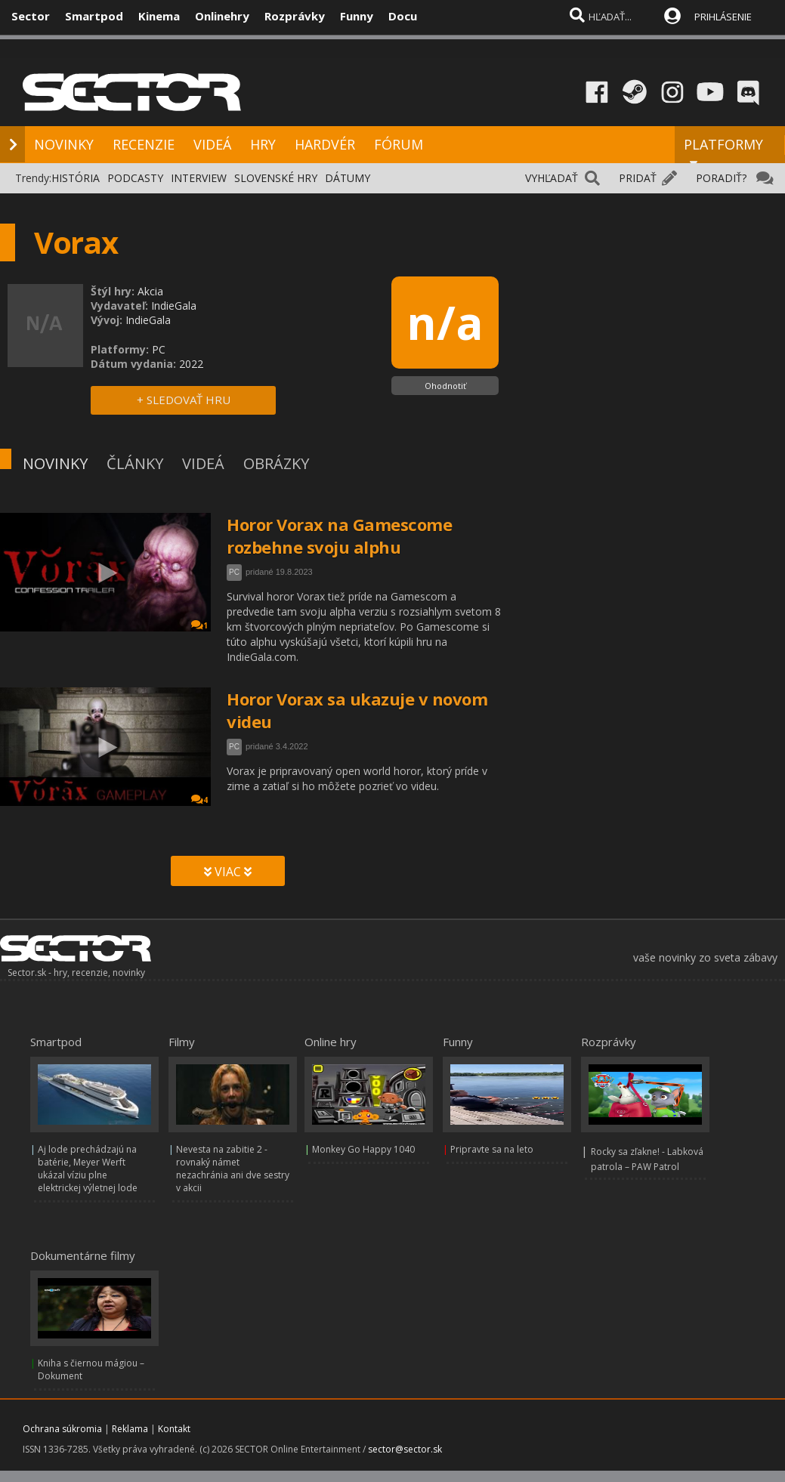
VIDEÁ (212, 144)
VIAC (228, 871)
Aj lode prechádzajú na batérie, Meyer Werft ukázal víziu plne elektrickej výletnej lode (88, 1168)
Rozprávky (294, 15)
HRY (263, 144)
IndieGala (173, 305)
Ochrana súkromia (62, 1428)
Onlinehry (222, 15)
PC (234, 572)
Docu (402, 15)
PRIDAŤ (638, 178)
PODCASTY (135, 178)
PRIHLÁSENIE (723, 16)
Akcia (150, 291)
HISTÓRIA (75, 178)
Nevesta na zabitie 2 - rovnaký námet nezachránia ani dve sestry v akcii (232, 1168)
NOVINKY (64, 144)
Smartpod (94, 15)
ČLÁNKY (135, 463)
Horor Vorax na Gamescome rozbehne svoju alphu (339, 535)
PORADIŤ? (721, 178)
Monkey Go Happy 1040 (363, 1149)
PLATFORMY (723, 151)
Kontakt (174, 1428)
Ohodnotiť (445, 385)
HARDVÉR (325, 144)
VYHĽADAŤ (551, 178)
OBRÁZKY (276, 463)
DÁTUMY (347, 178)
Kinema (159, 15)
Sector (30, 15)
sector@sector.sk (405, 1449)
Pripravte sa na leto (491, 1149)
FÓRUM (398, 144)
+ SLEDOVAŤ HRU (183, 399)
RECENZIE (144, 144)
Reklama (130, 1428)
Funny (356, 15)
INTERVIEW (199, 178)
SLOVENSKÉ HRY (275, 178)
